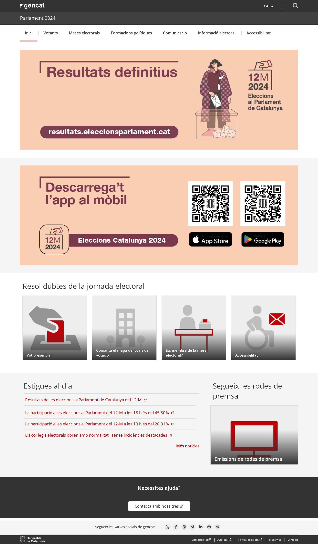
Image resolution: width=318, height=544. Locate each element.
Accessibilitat (258, 33)
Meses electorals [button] (84, 33)
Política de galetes (249, 539)
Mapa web (275, 539)
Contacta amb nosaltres (162, 506)
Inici (28, 33)
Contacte (293, 539)
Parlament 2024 (37, 18)
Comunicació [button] (175, 33)
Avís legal (222, 539)
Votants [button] (50, 33)
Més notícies (187, 446)
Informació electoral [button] (217, 33)
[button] (268, 6)
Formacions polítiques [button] (131, 33)
